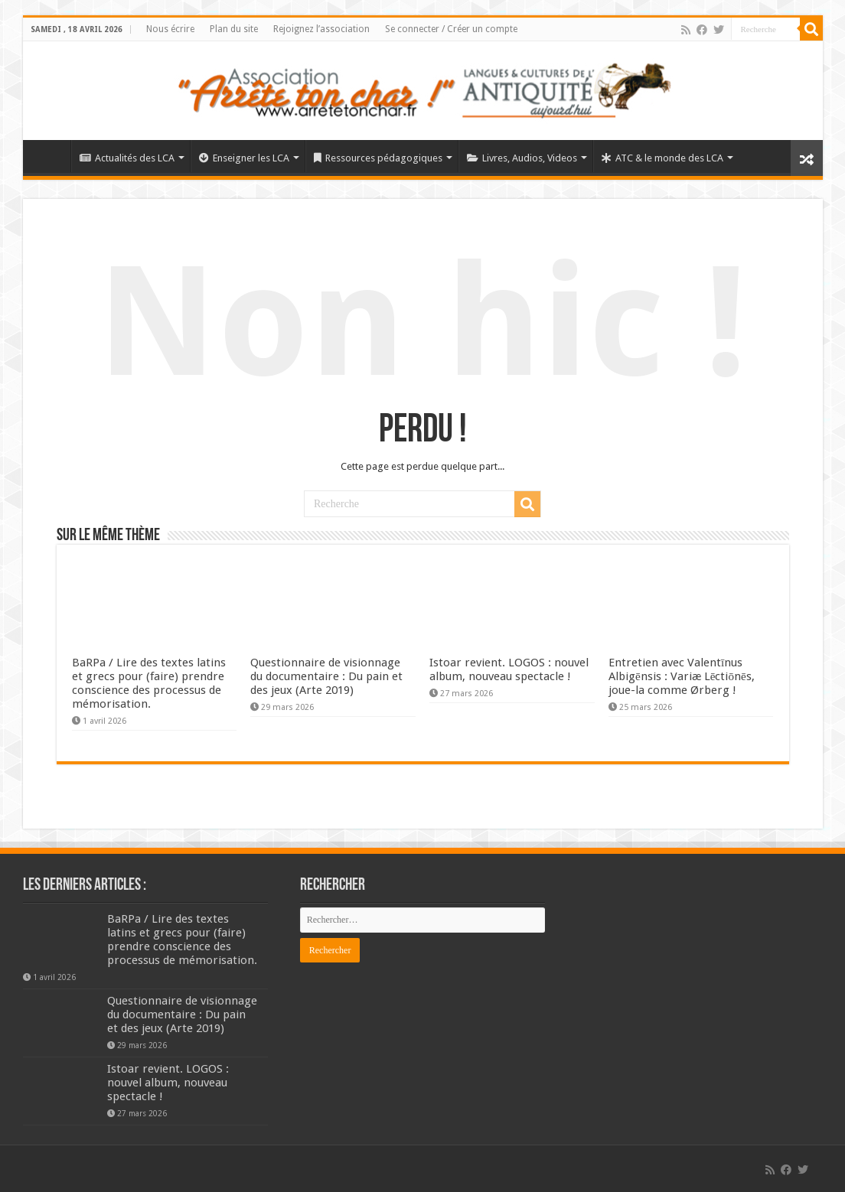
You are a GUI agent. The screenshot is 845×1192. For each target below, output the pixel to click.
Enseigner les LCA (244, 158)
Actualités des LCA (127, 158)
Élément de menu (50, 156)
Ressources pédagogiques (378, 158)
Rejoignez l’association (321, 29)
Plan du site (234, 29)
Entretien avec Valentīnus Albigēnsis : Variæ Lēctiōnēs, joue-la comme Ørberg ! (681, 676)
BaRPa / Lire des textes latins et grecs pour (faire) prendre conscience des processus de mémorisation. (149, 683)
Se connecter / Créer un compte (451, 29)
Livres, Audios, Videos (522, 158)
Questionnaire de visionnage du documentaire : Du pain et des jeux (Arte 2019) (326, 676)
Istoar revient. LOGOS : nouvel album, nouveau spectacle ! (509, 669)
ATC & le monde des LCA (662, 158)
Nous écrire (170, 29)
